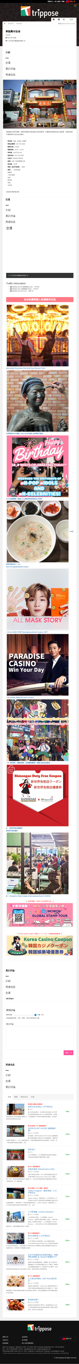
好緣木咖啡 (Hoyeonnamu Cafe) (41, 1169)
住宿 (32, 1097)
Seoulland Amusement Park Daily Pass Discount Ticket (26, 368)
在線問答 (25, 1337)
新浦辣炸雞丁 (33, 1300)
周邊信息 (10, 74)
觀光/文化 (24, 1097)
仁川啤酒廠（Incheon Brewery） (41, 1212)
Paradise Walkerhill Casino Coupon (21, 697)
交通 (8, 62)
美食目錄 (19, 23)
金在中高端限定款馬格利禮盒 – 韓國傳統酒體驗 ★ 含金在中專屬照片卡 (43, 1256)
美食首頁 (11, 23)
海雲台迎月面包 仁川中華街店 (40, 1107)
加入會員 (57, 1)
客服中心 (50, 1)
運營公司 (5, 1337)
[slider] (35, 1015)
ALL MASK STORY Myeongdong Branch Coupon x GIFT (28, 632)
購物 (16, 1097)
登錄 (63, 1)
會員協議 (5, 1343)
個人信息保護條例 (27, 1343)
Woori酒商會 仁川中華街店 (39, 1236)
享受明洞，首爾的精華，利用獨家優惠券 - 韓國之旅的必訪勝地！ (30, 763)
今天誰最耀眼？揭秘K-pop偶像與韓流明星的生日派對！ (25, 499)
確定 (67, 1053)
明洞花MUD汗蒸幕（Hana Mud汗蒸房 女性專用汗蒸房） (26, 433)
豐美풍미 (31, 1149)
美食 (9, 1097)
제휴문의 (5, 1340)
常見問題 (25, 1340)
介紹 (8, 210)
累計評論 (10, 68)
